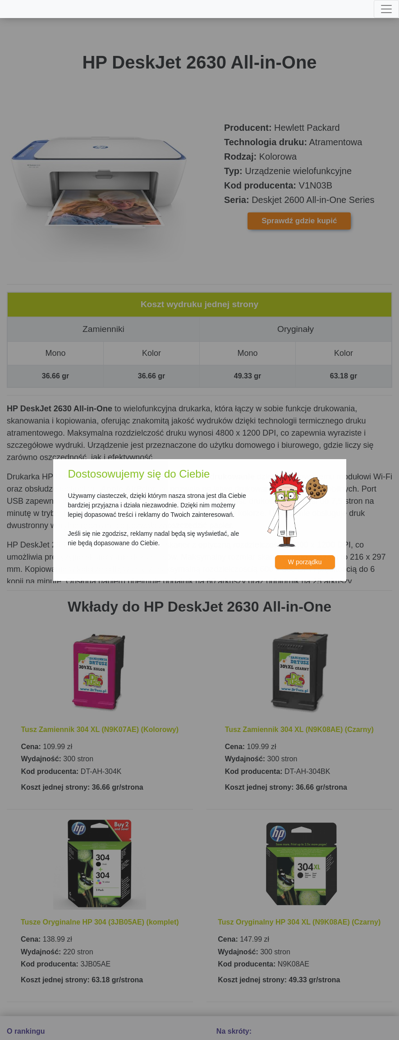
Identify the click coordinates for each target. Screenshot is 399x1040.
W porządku (305, 562)
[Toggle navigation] (386, 9)
